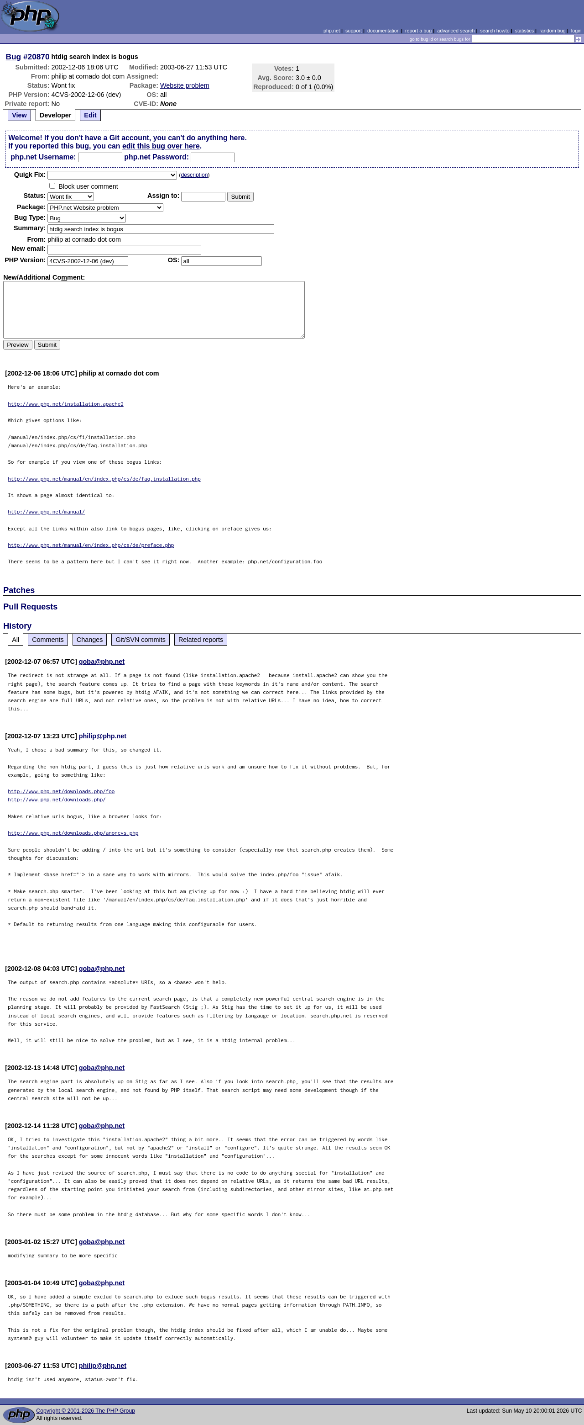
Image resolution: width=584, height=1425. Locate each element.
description (194, 175)
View (19, 115)
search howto (494, 30)
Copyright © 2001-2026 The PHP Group (85, 1411)
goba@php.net (102, 661)
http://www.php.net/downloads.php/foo (61, 791)
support (353, 30)
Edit (90, 115)
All (15, 639)
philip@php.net (102, 736)
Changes (90, 639)
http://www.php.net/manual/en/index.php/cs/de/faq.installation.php (104, 479)
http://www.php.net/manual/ (46, 511)
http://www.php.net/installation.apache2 (66, 404)
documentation (383, 30)
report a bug (418, 30)
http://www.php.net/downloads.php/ (57, 799)
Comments (48, 639)
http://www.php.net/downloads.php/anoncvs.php (73, 833)
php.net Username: (43, 157)
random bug (552, 30)
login (576, 30)
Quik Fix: (30, 174)
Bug (13, 56)
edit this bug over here (161, 146)
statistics (524, 30)
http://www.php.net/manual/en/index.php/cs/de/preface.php (91, 545)
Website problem (184, 85)
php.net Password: (156, 157)
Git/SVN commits (140, 639)
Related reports (200, 639)
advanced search (455, 30)
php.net (331, 30)
